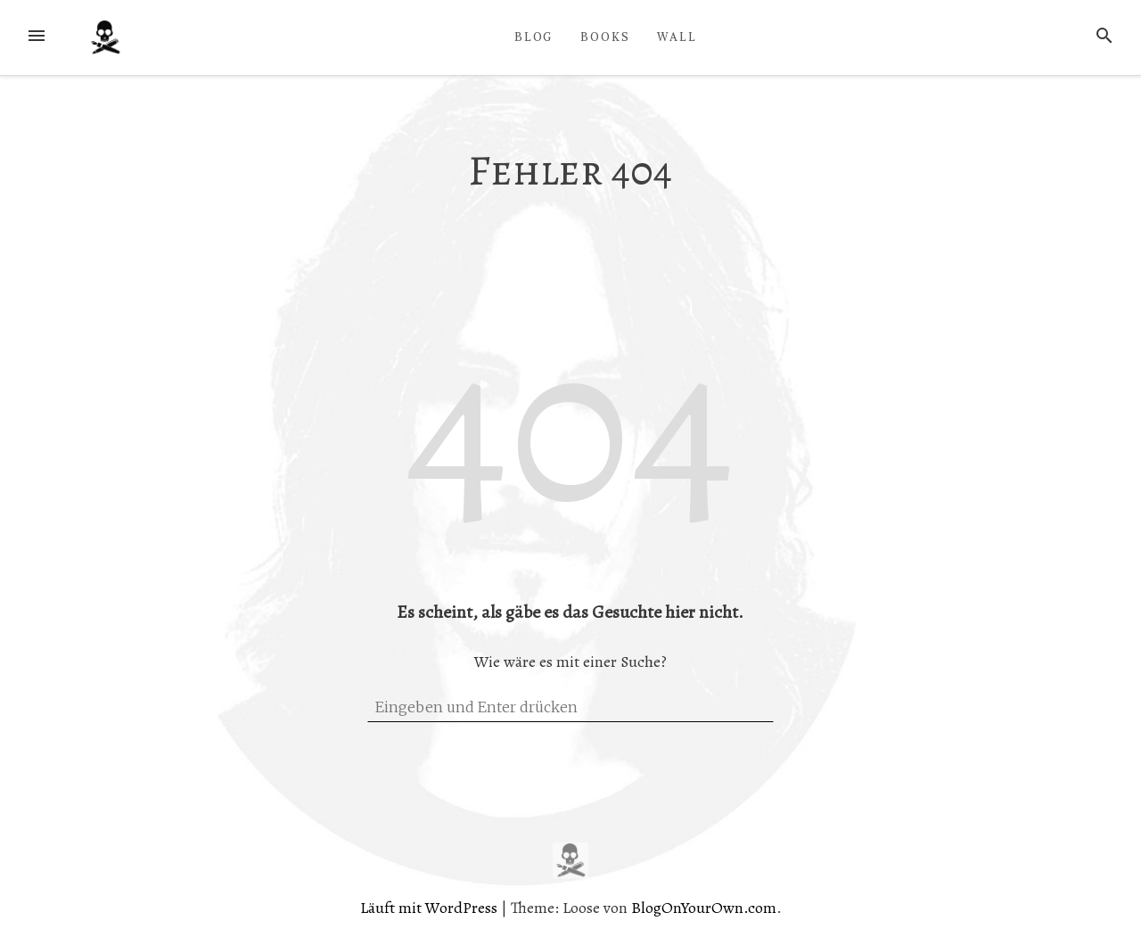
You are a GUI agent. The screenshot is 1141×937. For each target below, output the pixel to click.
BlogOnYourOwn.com (703, 907)
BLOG (534, 36)
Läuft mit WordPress (430, 907)
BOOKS (605, 36)
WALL (677, 36)
